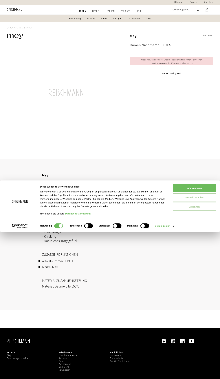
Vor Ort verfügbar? (171, 73)
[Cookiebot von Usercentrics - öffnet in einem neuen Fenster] (19, 373)
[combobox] (185, 9)
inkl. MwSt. (208, 35)
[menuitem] (82, 11)
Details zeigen (162, 373)
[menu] (110, 11)
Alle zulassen (194, 335)
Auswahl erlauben (194, 344)
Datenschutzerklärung (78, 360)
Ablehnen (194, 353)
